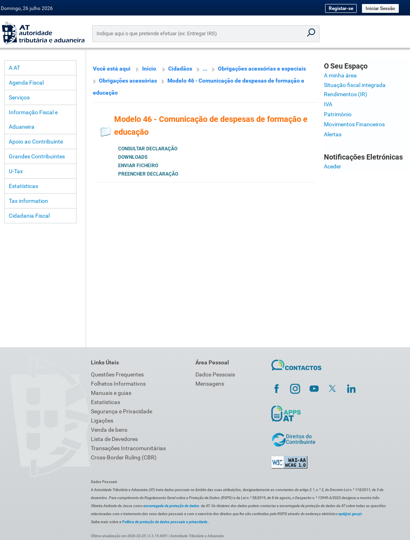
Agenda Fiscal (26, 82)
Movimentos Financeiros (354, 124)
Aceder (332, 166)
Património (338, 114)
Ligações (102, 420)
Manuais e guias (111, 393)
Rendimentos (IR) (345, 94)
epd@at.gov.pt (350, 514)
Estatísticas (23, 186)
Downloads (132, 157)
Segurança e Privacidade (121, 411)
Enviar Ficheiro (138, 165)
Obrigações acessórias (128, 80)
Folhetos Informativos (118, 383)
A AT (14, 68)
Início (149, 68)
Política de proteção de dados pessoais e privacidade (164, 522)
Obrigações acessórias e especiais (262, 68)
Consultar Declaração (147, 149)
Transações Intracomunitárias (128, 448)
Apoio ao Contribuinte (36, 141)
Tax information (28, 201)
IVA (328, 104)
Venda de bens (109, 430)
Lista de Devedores (114, 439)
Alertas (333, 134)
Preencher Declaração (148, 174)
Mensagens (209, 383)
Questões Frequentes (117, 374)
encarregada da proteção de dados (171, 506)
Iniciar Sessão (380, 8)
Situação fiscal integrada (355, 85)
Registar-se (341, 8)
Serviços (19, 97)
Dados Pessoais (215, 374)
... (205, 68)
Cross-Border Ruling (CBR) (124, 457)
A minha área (340, 75)
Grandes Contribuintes (37, 156)
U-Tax (16, 171)
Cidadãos (180, 68)
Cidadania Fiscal (29, 215)
